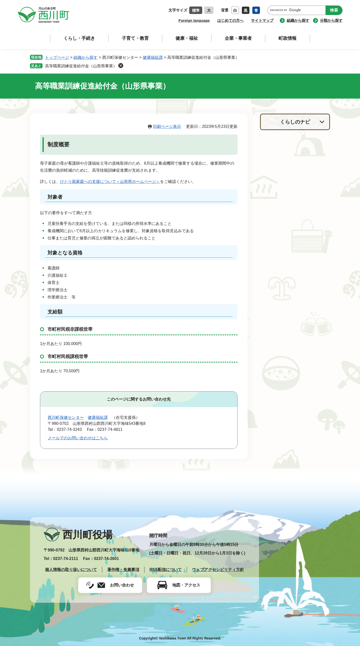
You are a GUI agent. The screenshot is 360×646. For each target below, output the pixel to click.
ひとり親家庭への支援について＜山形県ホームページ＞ (110, 181)
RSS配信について (166, 569)
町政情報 (287, 38)
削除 (120, 65)
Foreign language (194, 20)
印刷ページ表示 (167, 126)
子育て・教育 (135, 38)
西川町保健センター (66, 417)
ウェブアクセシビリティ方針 (218, 569)
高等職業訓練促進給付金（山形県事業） (81, 66)
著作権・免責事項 (123, 569)
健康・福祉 (187, 38)
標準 (196, 10)
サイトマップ (262, 20)
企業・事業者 (238, 38)
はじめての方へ (230, 20)
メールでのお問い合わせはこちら (78, 438)
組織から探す (298, 20)
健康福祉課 (153, 57)
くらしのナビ (295, 122)
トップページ (57, 57)
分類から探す (331, 20)
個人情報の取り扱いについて (71, 569)
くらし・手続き (79, 38)
